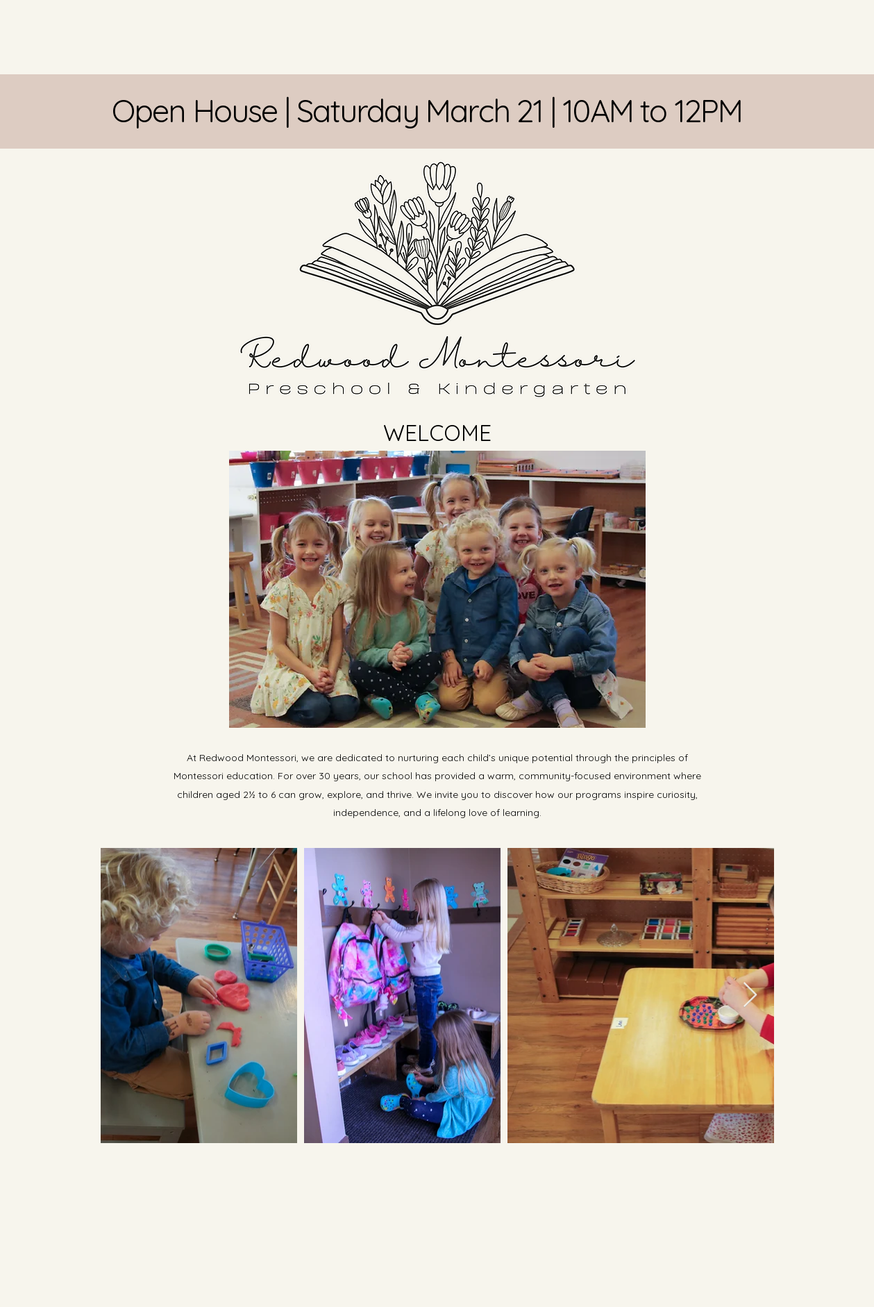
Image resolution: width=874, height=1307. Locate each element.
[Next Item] (750, 995)
